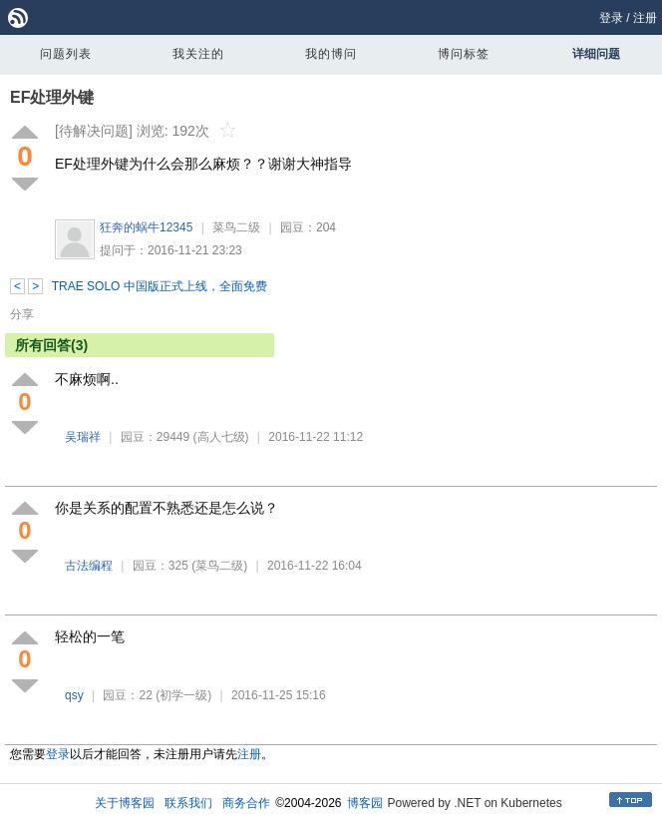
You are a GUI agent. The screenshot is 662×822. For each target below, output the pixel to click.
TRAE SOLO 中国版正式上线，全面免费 (159, 286)
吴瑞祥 (83, 437)
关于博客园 (125, 803)
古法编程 (89, 566)
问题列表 (66, 54)
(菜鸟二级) (219, 566)
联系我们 (188, 803)
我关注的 (198, 54)
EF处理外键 (52, 97)
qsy (74, 695)
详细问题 (596, 54)
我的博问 (331, 54)
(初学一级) (183, 695)
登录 (611, 18)
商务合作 (246, 803)
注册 (645, 18)
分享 (22, 314)
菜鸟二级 (236, 227)
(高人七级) (221, 437)
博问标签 (464, 54)
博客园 (365, 803)
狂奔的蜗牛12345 (146, 227)
